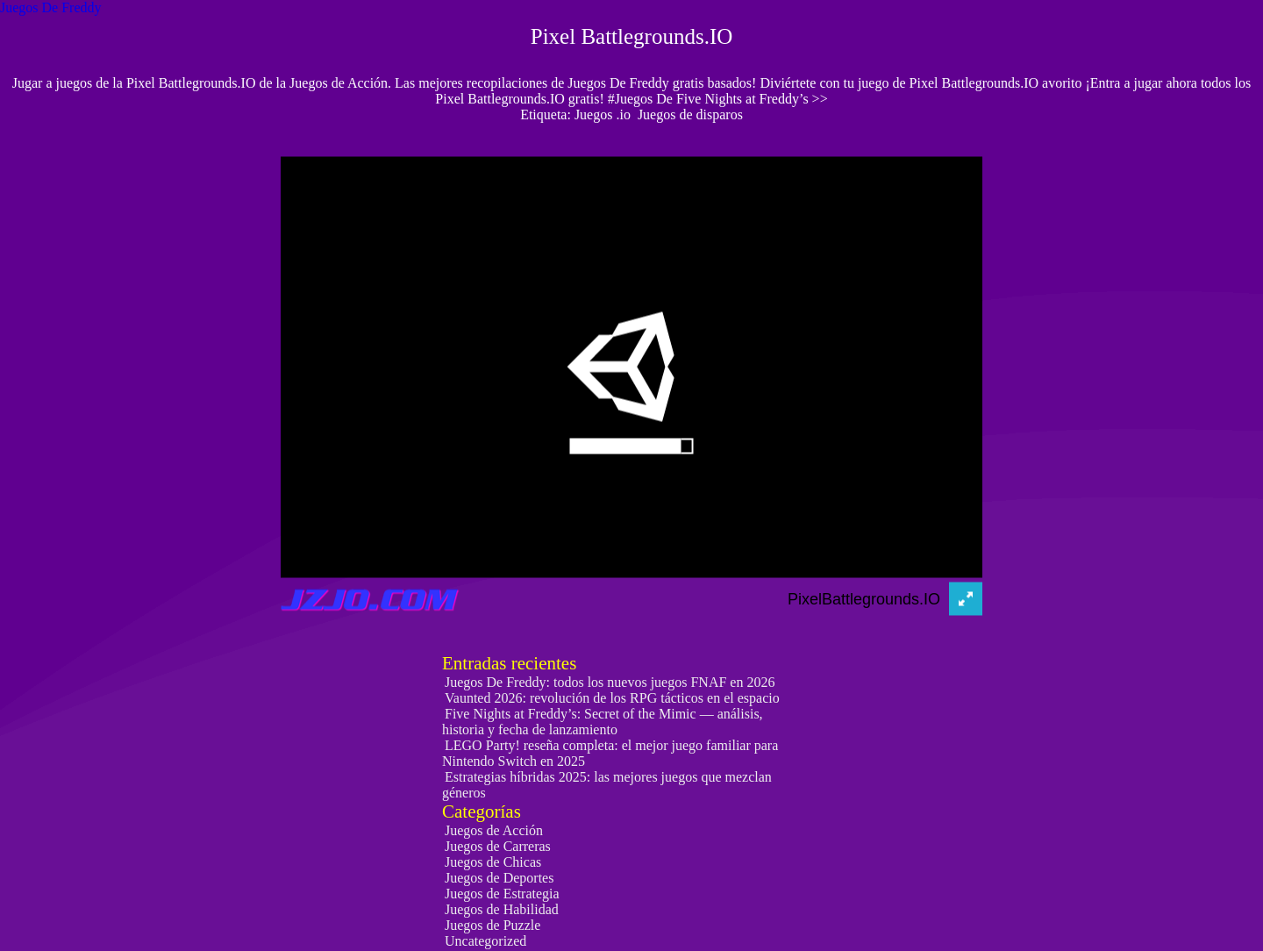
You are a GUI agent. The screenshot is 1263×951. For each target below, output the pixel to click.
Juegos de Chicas (493, 861)
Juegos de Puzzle (492, 925)
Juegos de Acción (494, 830)
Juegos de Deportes (499, 877)
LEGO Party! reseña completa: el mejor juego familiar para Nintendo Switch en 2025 (610, 753)
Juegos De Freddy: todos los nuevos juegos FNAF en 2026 (609, 682)
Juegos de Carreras (498, 846)
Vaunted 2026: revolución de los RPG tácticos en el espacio (612, 697)
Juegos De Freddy (51, 7)
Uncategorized (485, 940)
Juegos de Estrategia (502, 893)
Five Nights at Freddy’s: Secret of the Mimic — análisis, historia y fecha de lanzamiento (602, 721)
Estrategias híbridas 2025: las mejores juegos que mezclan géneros (607, 784)
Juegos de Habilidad (502, 909)
